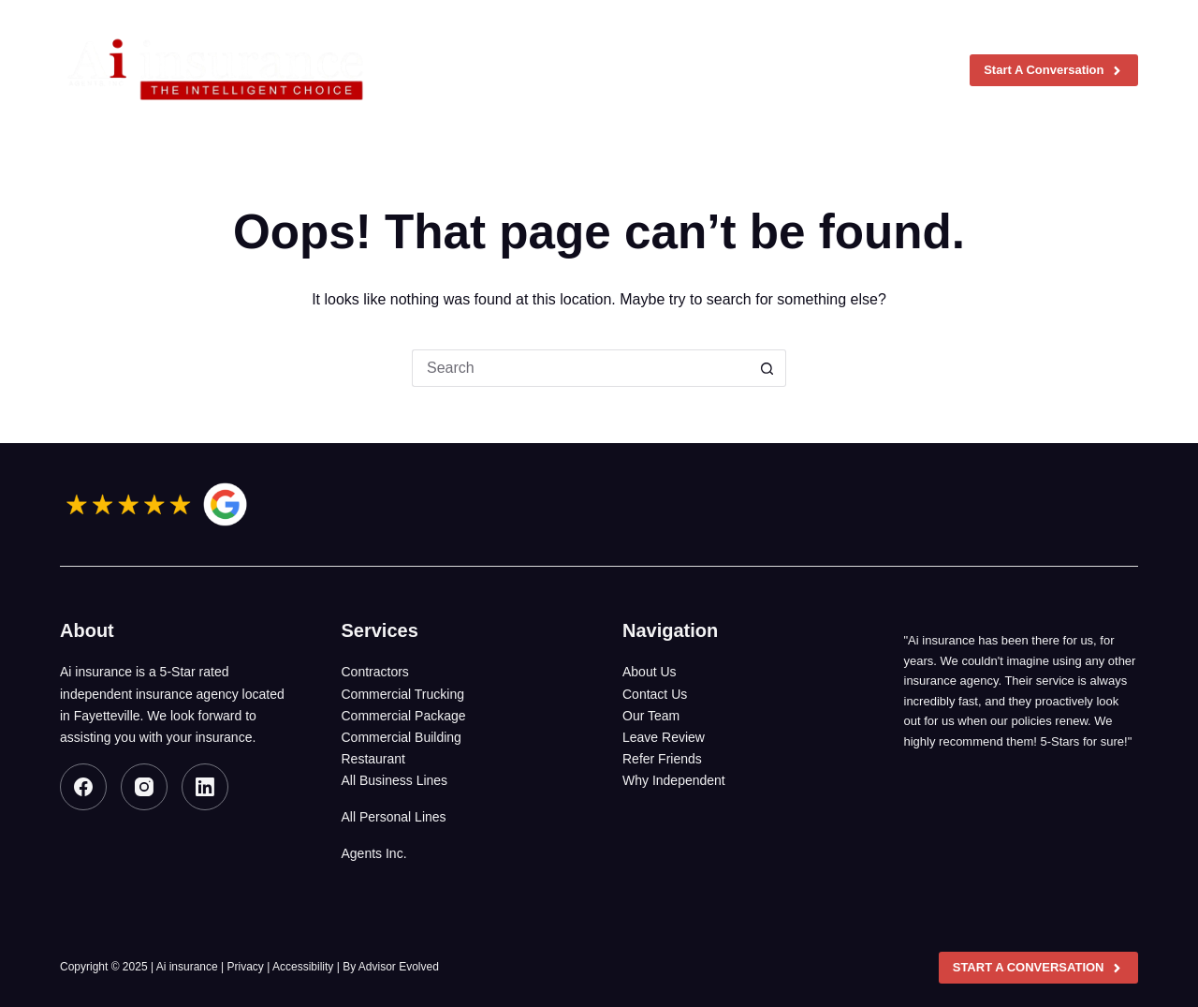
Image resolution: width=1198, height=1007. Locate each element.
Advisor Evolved (398, 966)
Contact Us (654, 694)
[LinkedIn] (205, 786)
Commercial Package (404, 715)
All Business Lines (395, 780)
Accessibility (302, 966)
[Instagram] (144, 786)
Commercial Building (401, 737)
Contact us (893, 70)
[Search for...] (580, 368)
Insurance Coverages (611, 70)
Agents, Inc (761, 70)
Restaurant (373, 758)
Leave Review (663, 737)
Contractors (375, 671)
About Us (649, 671)
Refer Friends (662, 758)
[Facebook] (83, 786)
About (479, 70)
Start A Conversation (1054, 70)
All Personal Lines (394, 816)
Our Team (650, 715)
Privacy (245, 966)
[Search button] (767, 368)
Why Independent (673, 780)
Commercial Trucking (403, 694)
